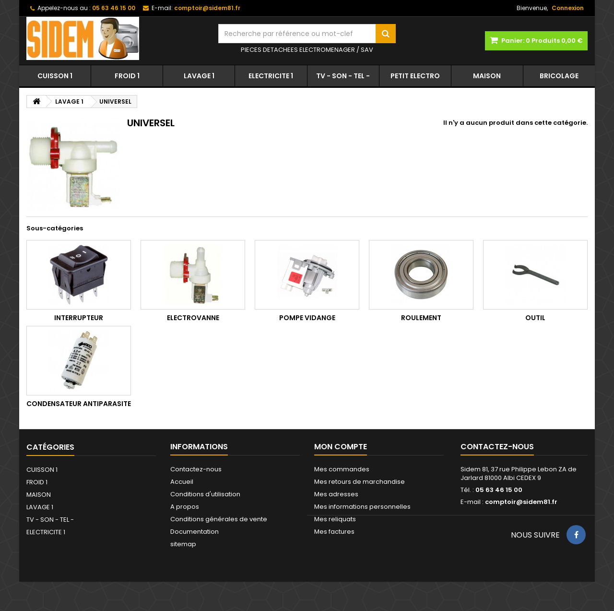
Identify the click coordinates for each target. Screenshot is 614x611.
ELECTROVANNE (193, 318)
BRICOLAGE (559, 76)
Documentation (194, 531)
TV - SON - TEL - (343, 76)
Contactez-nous (196, 469)
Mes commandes (341, 469)
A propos (184, 506)
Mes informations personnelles (362, 506)
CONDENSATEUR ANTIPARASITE (78, 403)
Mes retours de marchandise (359, 481)
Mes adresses (336, 494)
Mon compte (340, 446)
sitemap (183, 544)
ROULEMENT (421, 318)
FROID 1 (127, 76)
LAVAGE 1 (199, 76)
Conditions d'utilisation (205, 494)
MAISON (487, 76)
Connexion (568, 8)
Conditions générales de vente (218, 519)
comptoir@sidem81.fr (521, 501)
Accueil (181, 481)
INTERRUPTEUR (78, 318)
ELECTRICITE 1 (270, 76)
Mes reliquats (335, 519)
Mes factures (334, 531)
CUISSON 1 (54, 76)
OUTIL (535, 318)
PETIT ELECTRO (415, 76)
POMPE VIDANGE (307, 318)
